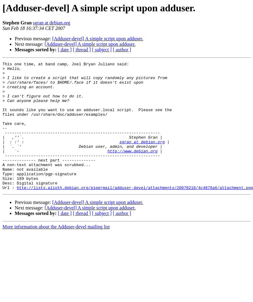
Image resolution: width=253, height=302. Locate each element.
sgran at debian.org (51, 22)
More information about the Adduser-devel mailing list (56, 252)
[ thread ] (82, 49)
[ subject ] (102, 49)
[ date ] (65, 49)
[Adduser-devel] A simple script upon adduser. (97, 38)
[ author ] (122, 49)
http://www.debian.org (132, 169)
